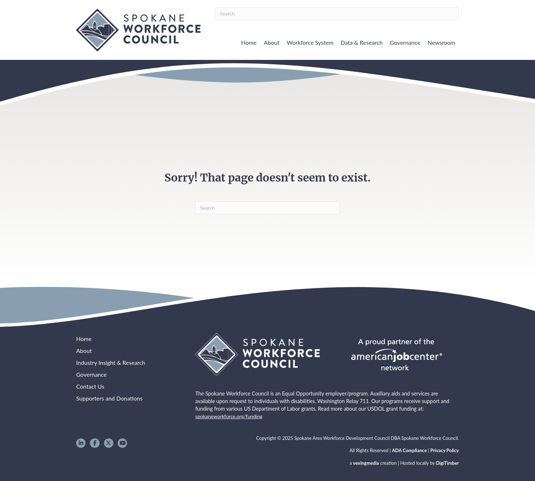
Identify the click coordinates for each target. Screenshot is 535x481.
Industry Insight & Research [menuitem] (110, 362)
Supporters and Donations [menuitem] (109, 398)
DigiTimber (447, 463)
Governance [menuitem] (405, 42)
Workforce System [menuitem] (310, 42)
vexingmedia (366, 463)
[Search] (337, 13)
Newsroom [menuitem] (441, 42)
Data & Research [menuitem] (361, 42)
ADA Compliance (409, 450)
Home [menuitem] (249, 42)
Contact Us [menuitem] (90, 386)
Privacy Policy (444, 450)
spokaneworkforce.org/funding (228, 416)
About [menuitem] (272, 42)
